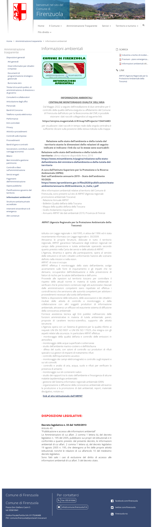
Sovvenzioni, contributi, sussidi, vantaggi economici (20, 150)
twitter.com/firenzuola (125, 507)
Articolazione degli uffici (17, 101)
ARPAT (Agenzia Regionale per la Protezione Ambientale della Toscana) (133, 78)
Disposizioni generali (15, 57)
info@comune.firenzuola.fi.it (74, 507)
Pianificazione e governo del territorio (19, 191)
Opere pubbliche (13, 185)
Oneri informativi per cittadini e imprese (21, 67)
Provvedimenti (13, 140)
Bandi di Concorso (14, 110)
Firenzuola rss (121, 513)
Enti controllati (13, 123)
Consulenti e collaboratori (18, 97)
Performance (12, 118)
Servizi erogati (12, 174)
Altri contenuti (12, 215)
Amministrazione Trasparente (82, 25)
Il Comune (55, 25)
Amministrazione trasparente (29, 41)
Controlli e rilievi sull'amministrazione (15, 169)
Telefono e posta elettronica (19, 114)
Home (41, 25)
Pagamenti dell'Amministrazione (15, 180)
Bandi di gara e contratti (17, 144)
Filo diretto (44, 32)
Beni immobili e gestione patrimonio (17, 161)
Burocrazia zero (15, 83)
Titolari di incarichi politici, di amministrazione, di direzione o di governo (20, 90)
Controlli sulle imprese (16, 136)
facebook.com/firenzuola (126, 500)
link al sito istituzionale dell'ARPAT (63, 395)
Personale (10, 105)
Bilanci (9, 156)
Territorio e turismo (127, 25)
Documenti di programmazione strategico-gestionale (20, 76)
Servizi (106, 25)
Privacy (9, 127)
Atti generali (13, 61)
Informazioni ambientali (18, 197)
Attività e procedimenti (16, 131)
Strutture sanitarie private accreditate (18, 203)
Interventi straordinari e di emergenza (18, 210)
